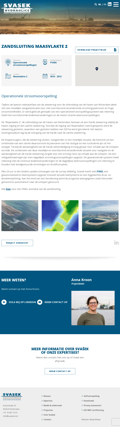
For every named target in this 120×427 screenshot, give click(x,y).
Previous (4, 216)
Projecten (48, 410)
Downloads (89, 400)
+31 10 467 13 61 (10, 412)
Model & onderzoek (53, 405)
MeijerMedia (94, 419)
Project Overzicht (17, 243)
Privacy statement (92, 405)
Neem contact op (56, 302)
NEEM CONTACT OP (60, 371)
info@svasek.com (10, 416)
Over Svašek (49, 415)
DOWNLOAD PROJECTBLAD (91, 50)
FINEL (100, 171)
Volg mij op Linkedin (22, 302)
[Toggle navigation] (116, 4)
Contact (47, 419)
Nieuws (47, 396)
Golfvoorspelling (91, 396)
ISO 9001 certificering (94, 410)
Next (115, 216)
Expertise (48, 400)
